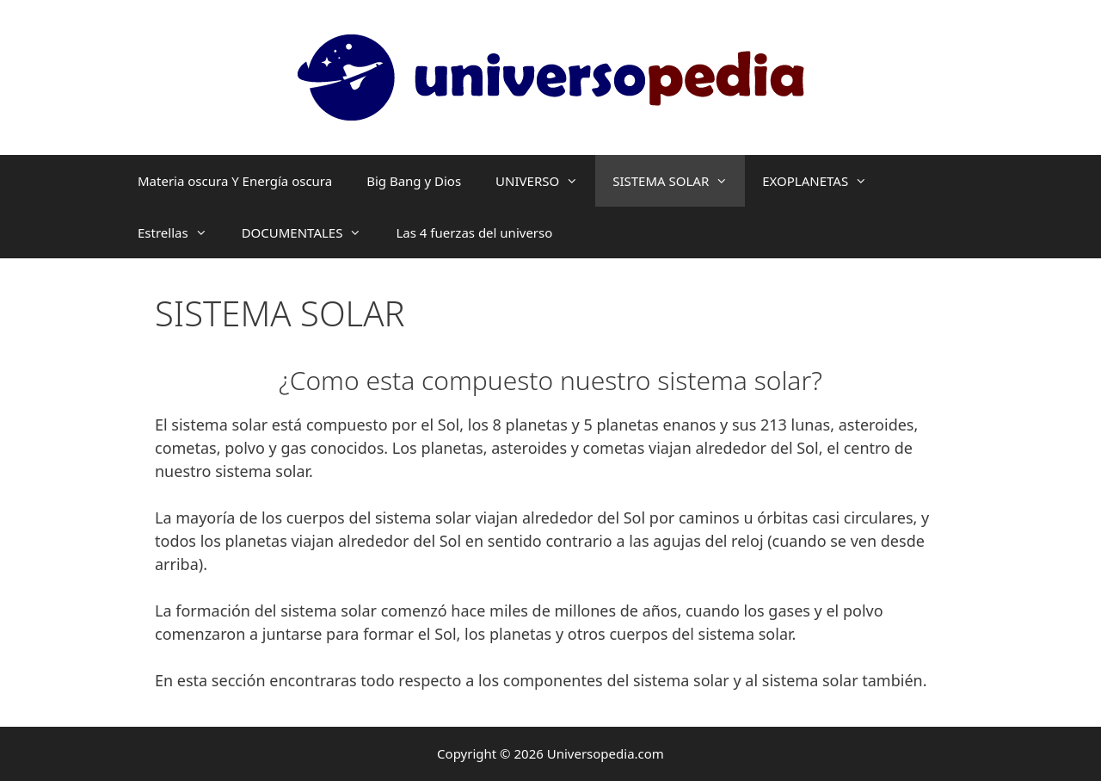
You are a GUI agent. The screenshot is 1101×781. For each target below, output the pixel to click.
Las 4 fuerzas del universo (474, 232)
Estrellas (181, 232)
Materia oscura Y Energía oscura (235, 180)
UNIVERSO (545, 181)
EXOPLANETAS (823, 181)
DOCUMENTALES (310, 232)
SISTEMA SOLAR (678, 181)
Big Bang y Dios (413, 180)
